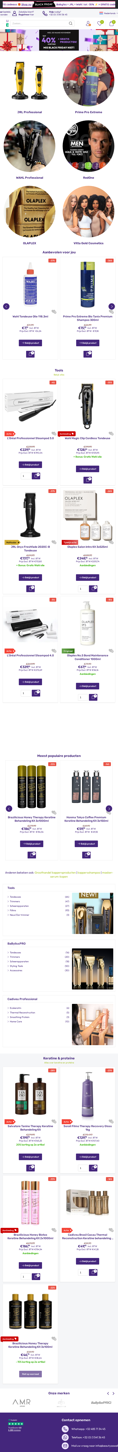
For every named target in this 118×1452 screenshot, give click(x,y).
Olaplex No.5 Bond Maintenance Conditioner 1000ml (87, 652)
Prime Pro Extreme (88, 112)
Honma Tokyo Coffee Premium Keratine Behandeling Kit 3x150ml (86, 814)
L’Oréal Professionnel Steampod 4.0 (30, 651)
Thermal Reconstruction (22, 1003)
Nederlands (107, 13)
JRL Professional (29, 112)
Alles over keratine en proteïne (59, 1053)
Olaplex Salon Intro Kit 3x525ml (87, 542)
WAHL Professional (29, 177)
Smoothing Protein (19, 1008)
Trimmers (15, 892)
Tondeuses (15, 888)
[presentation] (42, 23)
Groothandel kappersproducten (55, 864)
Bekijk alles (59, 370)
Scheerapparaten (19, 897)
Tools (11, 879)
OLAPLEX (29, 243)
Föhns (13, 901)
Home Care (16, 1012)
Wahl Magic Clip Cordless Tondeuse (87, 434)
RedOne (88, 177)
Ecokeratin (15, 999)
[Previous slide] (108, 1384)
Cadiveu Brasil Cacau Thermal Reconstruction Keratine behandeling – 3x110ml (87, 1228)
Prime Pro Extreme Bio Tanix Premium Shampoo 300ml (88, 318)
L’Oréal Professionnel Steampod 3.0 (30, 434)
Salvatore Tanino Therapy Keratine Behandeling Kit (30, 1119)
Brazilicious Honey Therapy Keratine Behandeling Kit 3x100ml (30, 1336)
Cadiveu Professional (22, 990)
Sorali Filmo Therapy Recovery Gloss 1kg (88, 1119)
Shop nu (61, 4)
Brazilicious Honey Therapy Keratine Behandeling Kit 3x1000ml (32, 814)
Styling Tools (16, 957)
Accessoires (16, 961)
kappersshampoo (89, 864)
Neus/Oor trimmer (19, 906)
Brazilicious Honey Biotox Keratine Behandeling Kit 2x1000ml (30, 1227)
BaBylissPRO (16, 935)
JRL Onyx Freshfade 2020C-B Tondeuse (30, 544)
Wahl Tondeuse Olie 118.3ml (30, 316)
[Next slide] (113, 1384)
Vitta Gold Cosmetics (89, 243)
